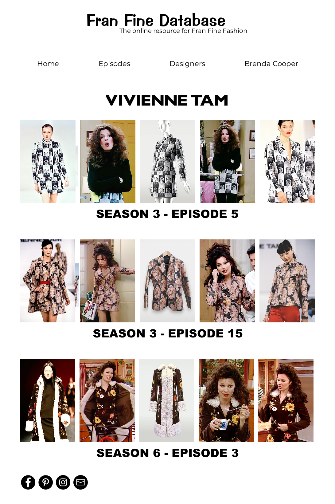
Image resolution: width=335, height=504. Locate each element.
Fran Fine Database (155, 20)
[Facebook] (28, 482)
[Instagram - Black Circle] (63, 482)
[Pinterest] (45, 482)
